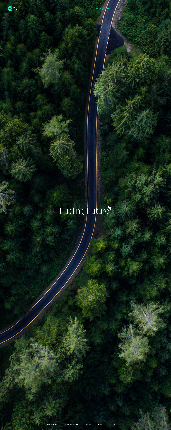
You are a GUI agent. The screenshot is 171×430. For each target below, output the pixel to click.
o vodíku (100, 424)
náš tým (88, 424)
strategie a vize (52, 424)
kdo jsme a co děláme (71, 424)
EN (123, 424)
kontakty (112, 424)
